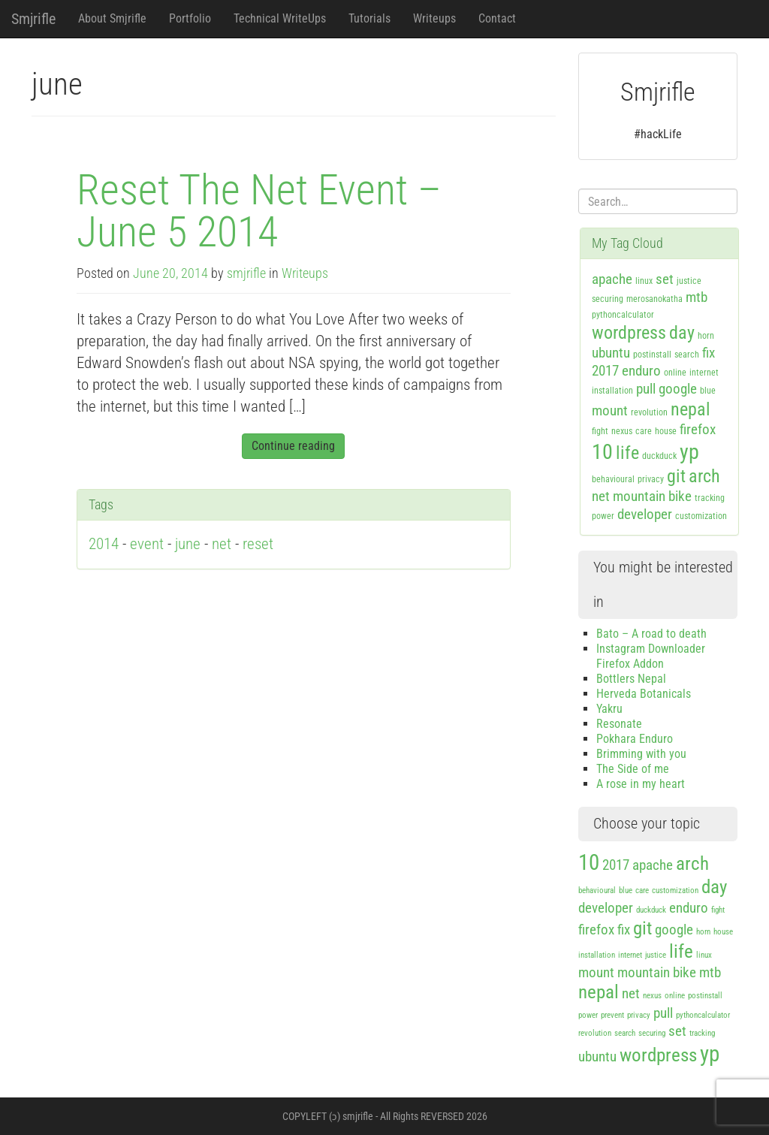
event (147, 544)
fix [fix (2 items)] (708, 352)
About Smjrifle (112, 18)
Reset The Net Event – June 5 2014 (259, 211)
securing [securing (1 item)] (607, 299)
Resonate (619, 724)
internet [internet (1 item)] (704, 372)
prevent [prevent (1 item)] (612, 1015)
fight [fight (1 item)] (600, 431)
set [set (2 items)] (665, 279)
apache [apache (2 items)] (612, 279)
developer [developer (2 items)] (644, 514)
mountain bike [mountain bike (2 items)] (652, 496)
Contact (497, 18)
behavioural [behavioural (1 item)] (613, 479)
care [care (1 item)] (643, 431)
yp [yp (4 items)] (689, 451)
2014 (104, 544)
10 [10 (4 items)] (602, 451)
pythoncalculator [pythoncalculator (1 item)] (623, 314)
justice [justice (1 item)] (689, 281)
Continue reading (293, 446)
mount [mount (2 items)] (610, 410)
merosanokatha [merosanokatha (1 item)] (654, 299)
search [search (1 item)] (686, 354)
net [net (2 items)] (601, 496)
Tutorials (369, 18)
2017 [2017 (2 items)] (605, 370)
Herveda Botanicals (643, 694)
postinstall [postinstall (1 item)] (652, 354)
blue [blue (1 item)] (708, 390)
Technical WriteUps (280, 18)
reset (258, 544)
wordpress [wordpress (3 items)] (629, 332)
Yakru (609, 709)
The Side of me (632, 769)
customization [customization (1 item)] (701, 516)
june (188, 544)
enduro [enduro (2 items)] (641, 370)
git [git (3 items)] (676, 476)
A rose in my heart (640, 784)
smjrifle (246, 273)
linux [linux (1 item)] (644, 281)
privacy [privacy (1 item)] (651, 479)
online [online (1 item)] (675, 372)
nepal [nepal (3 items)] (690, 409)
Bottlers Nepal (631, 679)
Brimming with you (641, 754)
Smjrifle (33, 19)
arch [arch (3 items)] (704, 476)
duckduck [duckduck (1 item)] (659, 456)
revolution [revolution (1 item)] (649, 412)
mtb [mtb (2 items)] (696, 297)
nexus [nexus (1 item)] (621, 431)
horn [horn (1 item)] (706, 336)
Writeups (434, 18)
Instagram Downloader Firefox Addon (650, 656)
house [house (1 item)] (666, 431)
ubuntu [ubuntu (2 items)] (611, 352)
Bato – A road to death (651, 633)
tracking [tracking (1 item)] (710, 498)
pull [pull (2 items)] (646, 388)
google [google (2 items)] (678, 388)
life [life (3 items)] (627, 452)
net (221, 544)
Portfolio (190, 18)
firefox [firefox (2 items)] (698, 429)
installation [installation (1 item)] (612, 390)
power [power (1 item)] (603, 516)
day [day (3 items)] (682, 332)
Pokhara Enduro (634, 739)
